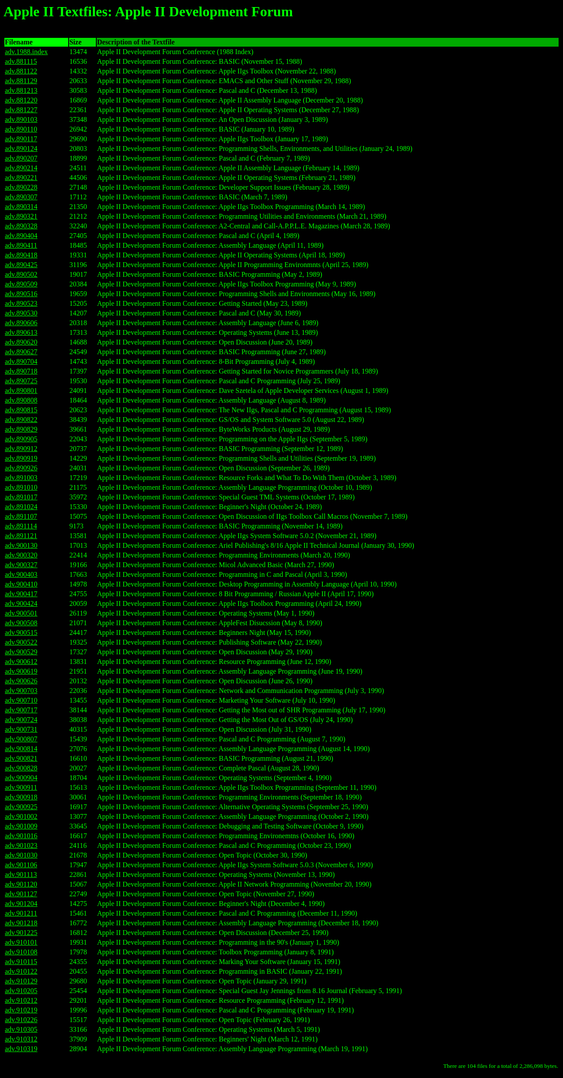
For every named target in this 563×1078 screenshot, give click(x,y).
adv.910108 (21, 952)
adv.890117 (21, 139)
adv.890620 (21, 342)
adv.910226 (21, 1019)
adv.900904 (21, 777)
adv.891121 (21, 535)
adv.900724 (21, 719)
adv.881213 (21, 90)
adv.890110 (21, 129)
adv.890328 (21, 226)
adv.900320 (21, 555)
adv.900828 (21, 768)
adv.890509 (21, 284)
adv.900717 (21, 710)
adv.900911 (21, 787)
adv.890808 (21, 400)
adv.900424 (21, 603)
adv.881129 (21, 80)
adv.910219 (21, 1010)
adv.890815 (21, 410)
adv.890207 (21, 158)
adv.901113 (21, 874)
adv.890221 (21, 177)
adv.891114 (21, 526)
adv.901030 (21, 855)
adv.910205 (21, 990)
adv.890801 (21, 390)
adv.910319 (21, 1048)
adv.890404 (21, 235)
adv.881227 (21, 110)
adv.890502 (21, 274)
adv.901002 (21, 816)
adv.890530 (21, 313)
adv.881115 (21, 61)
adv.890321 (21, 216)
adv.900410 (21, 584)
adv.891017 (21, 497)
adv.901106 (21, 865)
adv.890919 (21, 458)
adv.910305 (21, 1029)
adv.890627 (21, 352)
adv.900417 (21, 594)
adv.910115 (21, 961)
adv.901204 (21, 903)
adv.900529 (21, 652)
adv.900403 (21, 574)
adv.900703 (21, 690)
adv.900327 (21, 564)
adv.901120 (21, 884)
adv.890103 (21, 119)
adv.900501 (21, 613)
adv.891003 (21, 477)
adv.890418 (21, 255)
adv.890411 (21, 245)
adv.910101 (21, 942)
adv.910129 (21, 981)
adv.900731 (21, 729)
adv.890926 (21, 468)
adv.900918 (21, 797)
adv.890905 (21, 439)
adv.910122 (21, 971)
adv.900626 (21, 681)
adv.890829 (21, 429)
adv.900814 (21, 748)
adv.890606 (21, 322)
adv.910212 (21, 1000)
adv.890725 (21, 381)
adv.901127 (21, 894)
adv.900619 (21, 671)
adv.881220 (21, 100)
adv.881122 (21, 71)
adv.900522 (21, 642)
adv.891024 (21, 506)
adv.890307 (21, 197)
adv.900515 (21, 632)
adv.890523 (21, 303)
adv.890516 (21, 293)
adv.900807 (21, 739)
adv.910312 (21, 1039)
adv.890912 (21, 448)
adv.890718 (21, 371)
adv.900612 (21, 661)
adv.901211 (21, 913)
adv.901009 (21, 826)
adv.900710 (21, 700)
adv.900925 (21, 806)
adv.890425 (21, 264)
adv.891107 (21, 516)
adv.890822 (21, 419)
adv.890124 (21, 148)
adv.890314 (21, 206)
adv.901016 (21, 836)
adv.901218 (21, 923)
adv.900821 (21, 758)
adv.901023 (21, 845)
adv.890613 (21, 332)
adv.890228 (21, 187)
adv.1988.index (26, 51)
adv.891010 (21, 487)
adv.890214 (21, 168)
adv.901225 (21, 932)
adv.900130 (21, 545)
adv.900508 (21, 623)
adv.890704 (21, 361)
